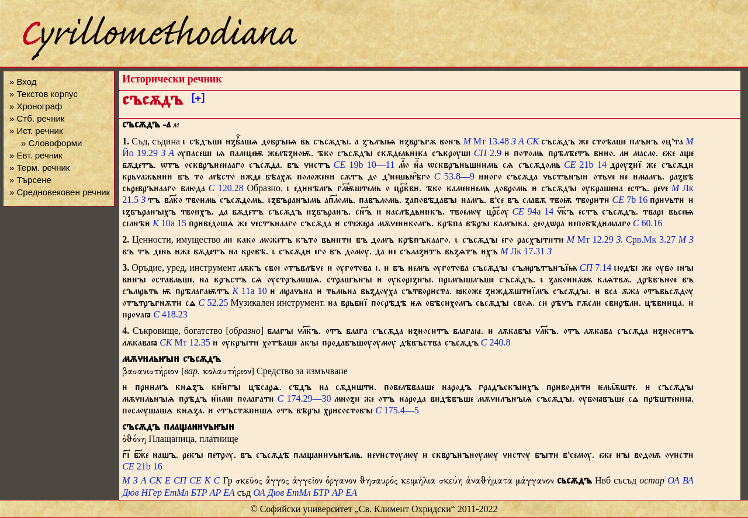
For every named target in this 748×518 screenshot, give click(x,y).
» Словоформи (51, 143)
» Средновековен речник (59, 192)
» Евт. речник (36, 155)
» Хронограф (35, 106)
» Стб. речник (36, 118)
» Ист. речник (36, 131)
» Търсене (30, 180)
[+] (198, 100)
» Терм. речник (39, 167)
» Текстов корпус (43, 94)
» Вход (22, 82)
